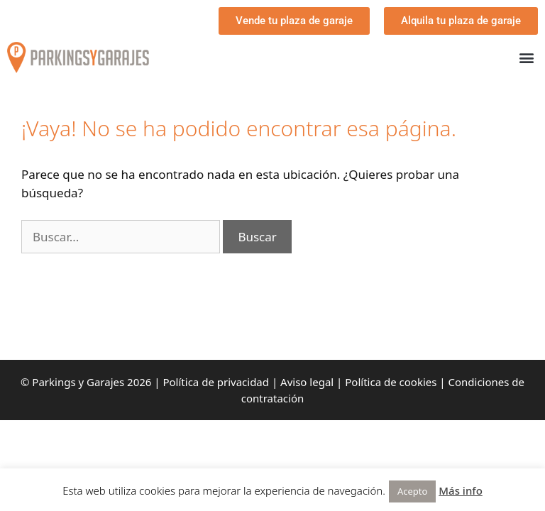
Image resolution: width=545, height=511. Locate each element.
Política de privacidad (216, 382)
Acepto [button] (412, 491)
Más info (461, 490)
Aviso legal (307, 382)
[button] (526, 58)
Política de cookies (390, 382)
